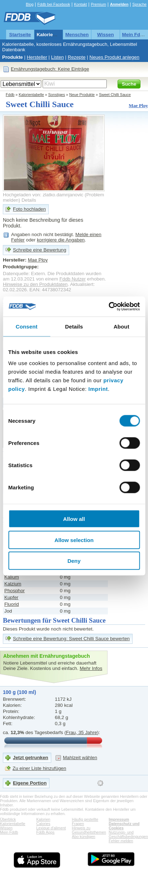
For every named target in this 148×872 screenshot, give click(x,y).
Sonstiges (56, 94)
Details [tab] (74, 326)
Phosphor (14, 590)
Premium (98, 4)
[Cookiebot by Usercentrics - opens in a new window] (108, 306)
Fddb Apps (45, 832)
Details (29, 200)
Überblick (8, 819)
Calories (43, 823)
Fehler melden (121, 841)
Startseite (20, 34)
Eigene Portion (30, 783)
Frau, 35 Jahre (81, 732)
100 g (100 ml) (19, 692)
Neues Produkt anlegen (114, 57)
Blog (29, 4)
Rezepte (77, 57)
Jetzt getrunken (30, 757)
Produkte (12, 57)
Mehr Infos (91, 668)
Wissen (105, 34)
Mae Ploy (138, 105)
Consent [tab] (27, 326)
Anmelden (119, 4)
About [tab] (121, 326)
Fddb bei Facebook (53, 4)
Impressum (119, 819)
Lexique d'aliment (51, 828)
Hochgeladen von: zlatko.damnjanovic (43, 194)
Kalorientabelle (54, 34)
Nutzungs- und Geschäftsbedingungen (128, 834)
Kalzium (12, 583)
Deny (74, 561)
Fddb (10, 94)
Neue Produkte (82, 94)
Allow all (74, 519)
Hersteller (37, 57)
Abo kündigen (83, 836)
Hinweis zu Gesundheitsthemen (89, 830)
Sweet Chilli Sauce (115, 94)
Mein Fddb (134, 34)
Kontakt (80, 4)
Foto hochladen (29, 209)
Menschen (77, 34)
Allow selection (74, 540)
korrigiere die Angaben (61, 240)
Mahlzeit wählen (80, 757)
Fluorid (11, 604)
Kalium (11, 577)
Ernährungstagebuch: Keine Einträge (50, 69)
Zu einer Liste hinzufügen (39, 768)
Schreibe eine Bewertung (39, 250)
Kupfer (11, 597)
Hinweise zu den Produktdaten (35, 284)
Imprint (98, 389)
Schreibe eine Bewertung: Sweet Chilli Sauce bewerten (71, 638)
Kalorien (43, 819)
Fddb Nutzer (72, 279)
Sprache (139, 4)
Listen (57, 57)
